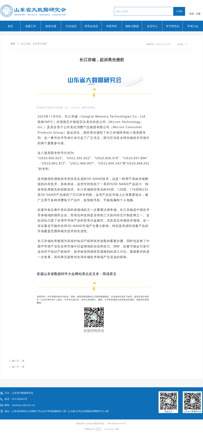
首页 (12, 44)
